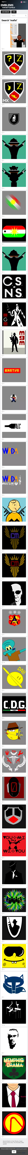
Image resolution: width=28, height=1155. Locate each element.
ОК (14, 1151)
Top (14, 12)
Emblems (8, 6)
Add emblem (5, 12)
